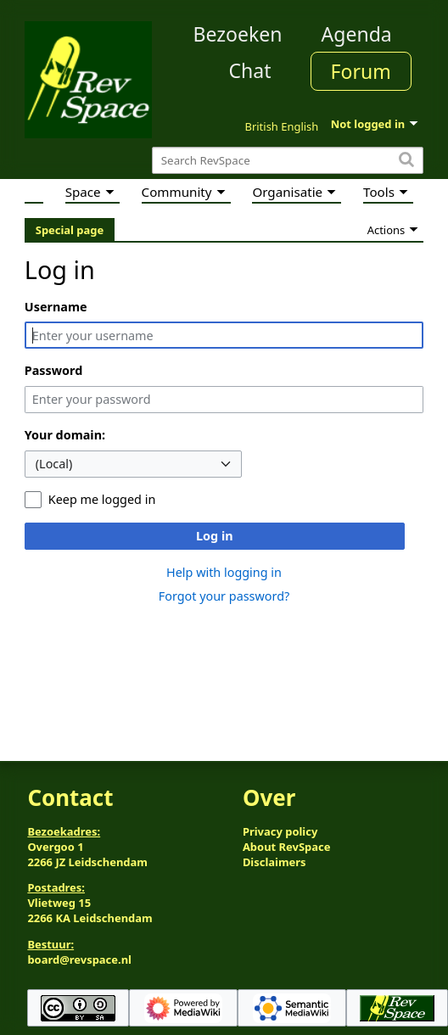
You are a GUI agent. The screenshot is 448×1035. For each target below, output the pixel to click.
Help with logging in (224, 572)
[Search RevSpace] (287, 161)
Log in (214, 536)
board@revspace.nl (79, 959)
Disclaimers (274, 862)
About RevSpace (287, 846)
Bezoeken (238, 34)
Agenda (357, 34)
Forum (361, 71)
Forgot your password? (224, 596)
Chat (249, 70)
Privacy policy (280, 831)
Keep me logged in (101, 499)
